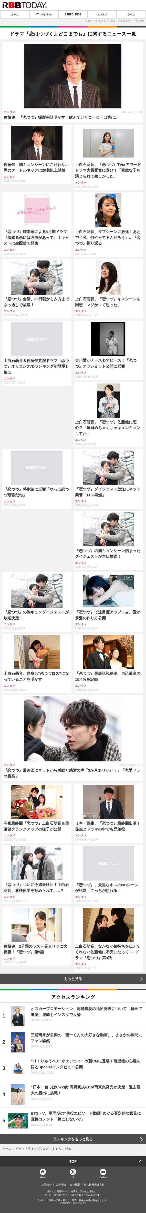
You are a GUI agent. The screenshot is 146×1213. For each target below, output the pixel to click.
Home (42, 1177)
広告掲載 (61, 1184)
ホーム (15, 14)
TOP (73, 1161)
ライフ (131, 14)
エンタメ (102, 14)
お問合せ (46, 1184)
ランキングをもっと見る (73, 1139)
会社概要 (75, 1184)
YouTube (103, 1177)
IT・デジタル (43, 14)
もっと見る (73, 979)
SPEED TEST (73, 14)
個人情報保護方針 (94, 1184)
